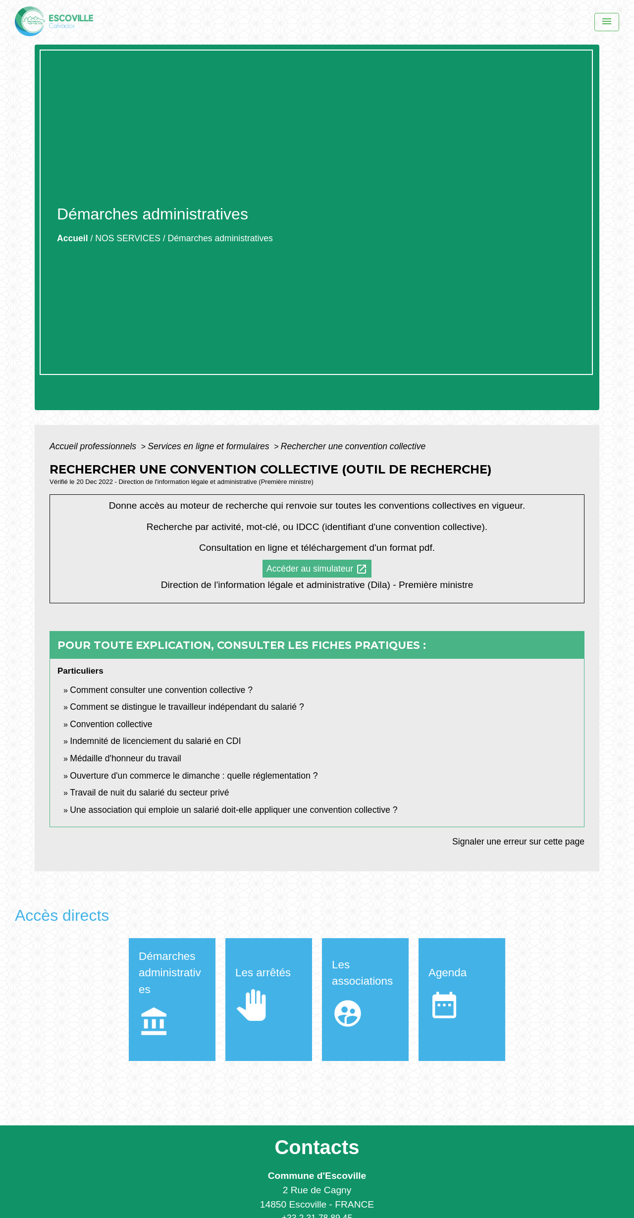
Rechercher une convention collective (353, 446)
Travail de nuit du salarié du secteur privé (149, 792)
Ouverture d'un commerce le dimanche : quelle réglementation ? (193, 776)
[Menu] (606, 22)
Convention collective (111, 724)
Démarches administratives (220, 238)
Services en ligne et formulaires (209, 446)
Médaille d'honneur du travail (125, 758)
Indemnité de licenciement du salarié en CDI (155, 741)
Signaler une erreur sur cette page (518, 842)
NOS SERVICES (127, 238)
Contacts (316, 1147)
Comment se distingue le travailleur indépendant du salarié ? (187, 707)
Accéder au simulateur (317, 569)
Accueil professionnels (94, 446)
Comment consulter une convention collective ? (161, 690)
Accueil (72, 238)
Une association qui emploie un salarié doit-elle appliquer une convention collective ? (233, 810)
